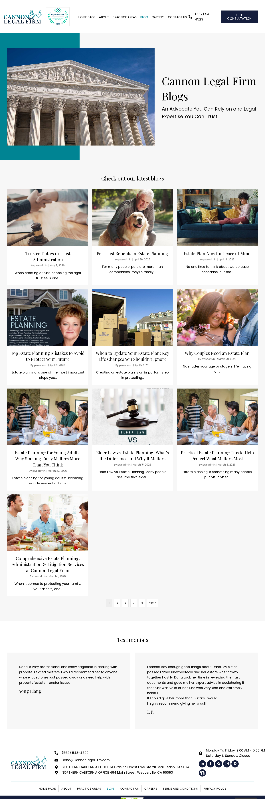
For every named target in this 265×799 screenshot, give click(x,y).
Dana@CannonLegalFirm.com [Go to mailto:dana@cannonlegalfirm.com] (86, 760)
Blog (110, 788)
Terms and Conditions (180, 788)
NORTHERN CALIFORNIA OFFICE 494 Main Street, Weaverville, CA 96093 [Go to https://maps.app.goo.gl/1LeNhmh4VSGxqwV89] (117, 772)
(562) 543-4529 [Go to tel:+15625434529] (75, 752)
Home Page (47, 788)
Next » (152, 603)
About (66, 788)
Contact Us (129, 788)
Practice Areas (89, 788)
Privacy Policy (214, 788)
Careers (150, 788)
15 (142, 603)
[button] (202, 763)
